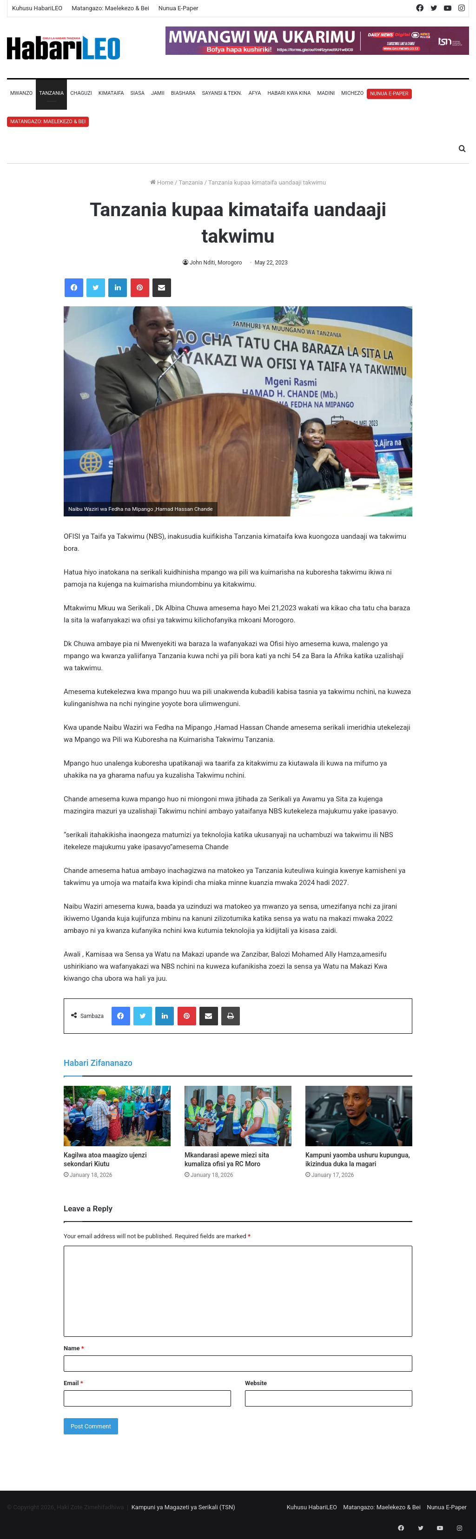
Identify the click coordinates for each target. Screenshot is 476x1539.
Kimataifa (111, 93)
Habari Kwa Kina (289, 93)
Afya (255, 93)
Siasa (137, 93)
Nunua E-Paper (178, 8)
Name (74, 1348)
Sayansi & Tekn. (222, 93)
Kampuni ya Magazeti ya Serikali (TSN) (183, 1507)
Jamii (158, 93)
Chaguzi (81, 93)
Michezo (352, 93)
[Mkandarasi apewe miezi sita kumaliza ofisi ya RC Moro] (238, 1116)
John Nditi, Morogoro (215, 262)
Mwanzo (21, 93)
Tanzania (51, 93)
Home (161, 182)
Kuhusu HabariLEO (37, 8)
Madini (326, 93)
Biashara (183, 93)
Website (256, 1383)
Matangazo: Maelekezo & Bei (110, 8)
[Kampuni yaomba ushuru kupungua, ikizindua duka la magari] (358, 1116)
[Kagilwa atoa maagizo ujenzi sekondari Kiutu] (117, 1116)
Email (73, 1383)
